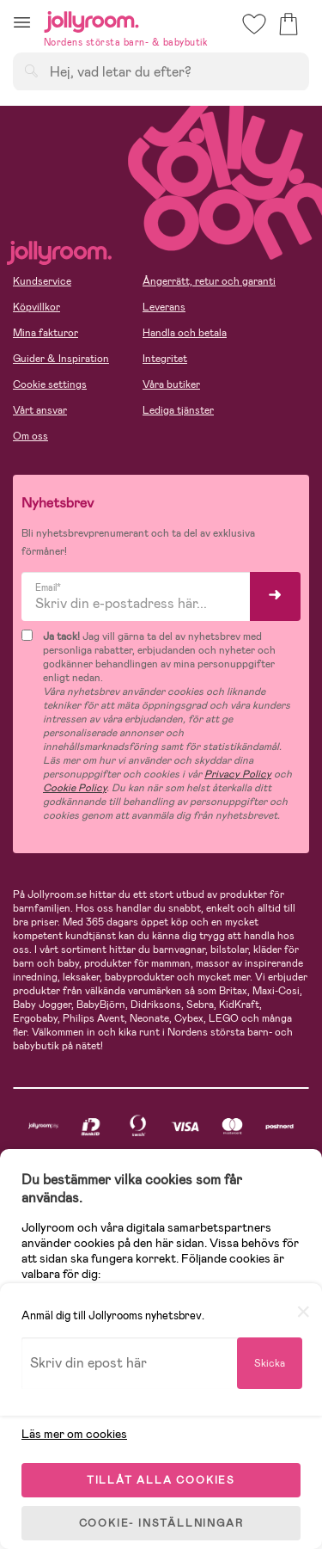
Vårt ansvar (40, 410)
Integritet (165, 359)
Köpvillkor (36, 307)
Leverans (164, 307)
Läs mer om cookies (74, 1433)
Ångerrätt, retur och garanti (209, 281)
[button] (22, 22)
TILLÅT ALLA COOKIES (161, 1480)
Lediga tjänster (178, 410)
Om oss (30, 436)
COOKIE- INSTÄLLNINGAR (161, 1523)
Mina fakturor (45, 333)
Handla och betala (185, 333)
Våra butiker (171, 384)
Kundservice (42, 281)
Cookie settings (50, 384)
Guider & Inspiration (61, 359)
